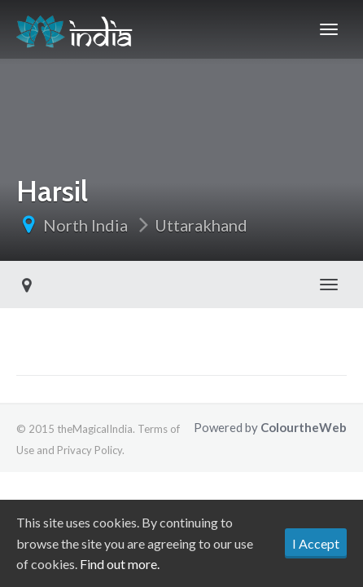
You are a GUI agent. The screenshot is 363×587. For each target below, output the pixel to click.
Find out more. (120, 564)
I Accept (315, 543)
